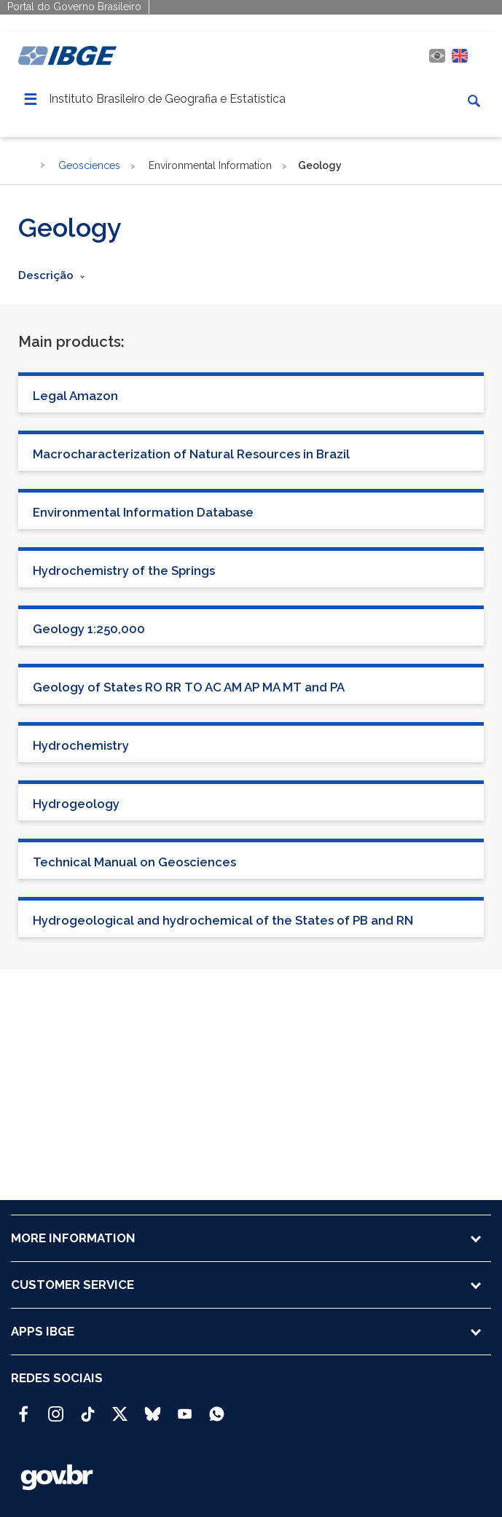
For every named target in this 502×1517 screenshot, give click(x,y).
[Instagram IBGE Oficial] (55, 1408)
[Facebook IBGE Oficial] (23, 1408)
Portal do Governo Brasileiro (74, 6)
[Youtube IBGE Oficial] (184, 1408)
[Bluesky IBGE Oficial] (152, 1408)
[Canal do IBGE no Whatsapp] (217, 1408)
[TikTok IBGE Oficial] (88, 1408)
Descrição (46, 275)
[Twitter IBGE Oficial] (120, 1413)
